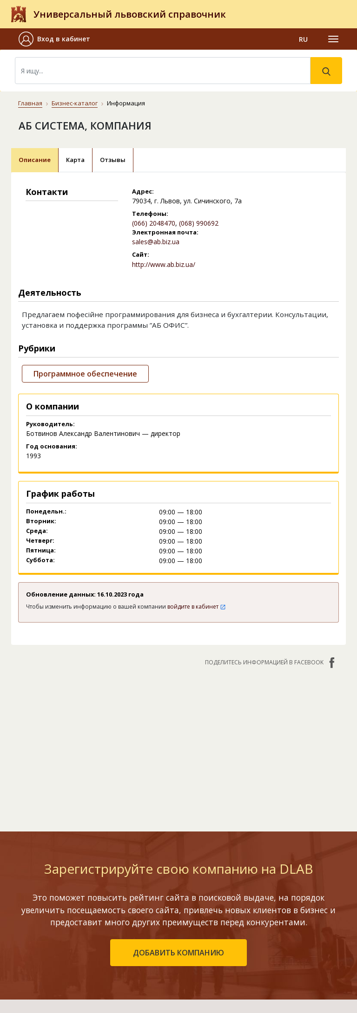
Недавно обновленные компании (129, 923)
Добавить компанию (108, 937)
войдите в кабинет (196, 606)
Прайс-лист (232, 964)
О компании (233, 910)
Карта (75, 160)
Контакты (231, 893)
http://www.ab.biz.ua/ (163, 264)
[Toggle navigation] (333, 39)
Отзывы (113, 160)
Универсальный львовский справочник (129, 14)
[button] (58, 39)
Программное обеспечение (85, 374)
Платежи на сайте (244, 977)
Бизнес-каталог (75, 103)
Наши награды (238, 937)
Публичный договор (247, 923)
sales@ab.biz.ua (155, 241)
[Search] (163, 70)
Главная (30, 103)
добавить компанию (178, 823)
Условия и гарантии (246, 950)
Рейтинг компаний (104, 910)
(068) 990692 (198, 223)
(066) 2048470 (153, 223)
